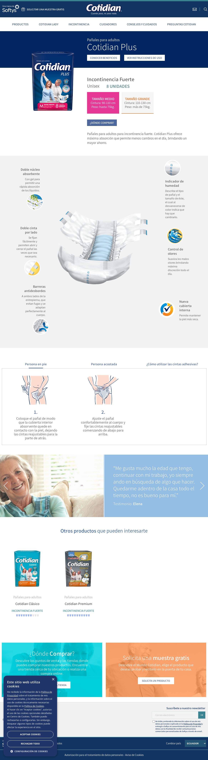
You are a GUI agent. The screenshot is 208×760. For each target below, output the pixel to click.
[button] (6, 486)
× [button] (53, 679)
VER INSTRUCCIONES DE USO (144, 58)
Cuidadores (108, 24)
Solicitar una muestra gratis (42, 9)
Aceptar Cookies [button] (30, 734)
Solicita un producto (156, 680)
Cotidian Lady (48, 24)
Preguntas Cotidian (181, 24)
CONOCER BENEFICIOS (103, 58)
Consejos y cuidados (142, 24)
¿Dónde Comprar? (102, 123)
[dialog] (30, 716)
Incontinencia (79, 24)
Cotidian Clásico (27, 603)
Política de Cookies (34, 706)
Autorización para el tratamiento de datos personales (94, 755)
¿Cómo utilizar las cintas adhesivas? (172, 364)
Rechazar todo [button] (30, 743)
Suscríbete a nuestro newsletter (185, 708)
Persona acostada (104, 364)
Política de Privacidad (192, 724)
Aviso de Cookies (134, 755)
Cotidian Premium (78, 603)
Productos (20, 24)
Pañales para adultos (27, 597)
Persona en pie (36, 364)
